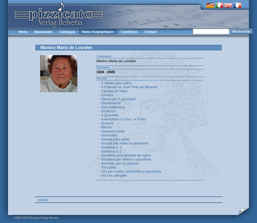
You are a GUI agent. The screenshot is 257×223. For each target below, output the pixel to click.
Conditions (129, 32)
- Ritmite (105, 127)
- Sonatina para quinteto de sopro (125, 155)
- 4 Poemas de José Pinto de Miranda (128, 87)
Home (22, 32)
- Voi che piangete (113, 175)
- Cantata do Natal (113, 91)
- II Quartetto (109, 115)
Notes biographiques (98, 32)
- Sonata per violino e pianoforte (123, 143)
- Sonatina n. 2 (110, 151)
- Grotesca (107, 111)
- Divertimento (110, 103)
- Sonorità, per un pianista (119, 163)
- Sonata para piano (114, 139)
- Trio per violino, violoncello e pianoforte (130, 171)
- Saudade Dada (111, 131)
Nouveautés (43, 32)
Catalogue (67, 32)
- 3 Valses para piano (115, 83)
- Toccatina (107, 167)
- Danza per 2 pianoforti (117, 99)
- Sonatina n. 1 (110, 147)
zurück (42, 200)
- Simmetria (108, 135)
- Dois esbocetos (112, 107)
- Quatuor (106, 123)
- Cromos (106, 95)
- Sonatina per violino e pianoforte (125, 159)
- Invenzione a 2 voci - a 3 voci (122, 119)
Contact (151, 32)
